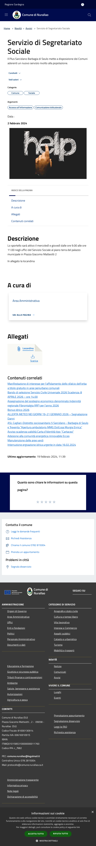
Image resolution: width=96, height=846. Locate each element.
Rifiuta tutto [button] (60, 833)
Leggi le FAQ (60, 727)
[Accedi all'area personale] (82, 4)
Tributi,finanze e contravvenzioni (24, 677)
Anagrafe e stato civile (66, 611)
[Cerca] (89, 15)
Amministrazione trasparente (23, 780)
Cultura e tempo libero (66, 617)
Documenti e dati (16, 645)
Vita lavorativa (61, 622)
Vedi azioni (16, 80)
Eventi (57, 698)
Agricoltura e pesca (17, 700)
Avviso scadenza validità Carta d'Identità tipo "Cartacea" (41, 432)
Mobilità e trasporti (64, 650)
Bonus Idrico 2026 (18, 410)
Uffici (10, 622)
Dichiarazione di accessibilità (22, 796)
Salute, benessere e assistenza (23, 688)
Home (7, 28)
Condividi (15, 73)
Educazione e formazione (20, 666)
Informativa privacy (17, 785)
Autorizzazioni (14, 694)
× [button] (92, 812)
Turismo (58, 645)
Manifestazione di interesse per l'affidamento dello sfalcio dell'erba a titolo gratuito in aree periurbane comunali (47, 386)
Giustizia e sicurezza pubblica (22, 672)
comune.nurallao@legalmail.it (23, 756)
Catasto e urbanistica (65, 639)
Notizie (57, 666)
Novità (18, 28)
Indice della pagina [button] (21, 190)
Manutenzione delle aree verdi (25, 440)
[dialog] (48, 827)
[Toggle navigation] (6, 15)
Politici (10, 633)
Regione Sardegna (14, 4)
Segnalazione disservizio (67, 721)
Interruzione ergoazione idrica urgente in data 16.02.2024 (42, 445)
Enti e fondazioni (16, 628)
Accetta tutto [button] (36, 833)
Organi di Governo (17, 611)
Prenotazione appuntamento (69, 715)
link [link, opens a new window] (78, 827)
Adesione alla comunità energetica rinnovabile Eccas (38, 436)
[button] (48, 840)
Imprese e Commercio (65, 628)
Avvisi (29, 28)
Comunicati (60, 672)
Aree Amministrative (18, 617)
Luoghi (57, 692)
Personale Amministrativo (21, 639)
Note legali (13, 791)
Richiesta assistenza (65, 732)
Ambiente (12, 683)
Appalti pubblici (62, 633)
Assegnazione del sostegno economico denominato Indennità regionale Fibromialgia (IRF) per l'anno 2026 (44, 403)
